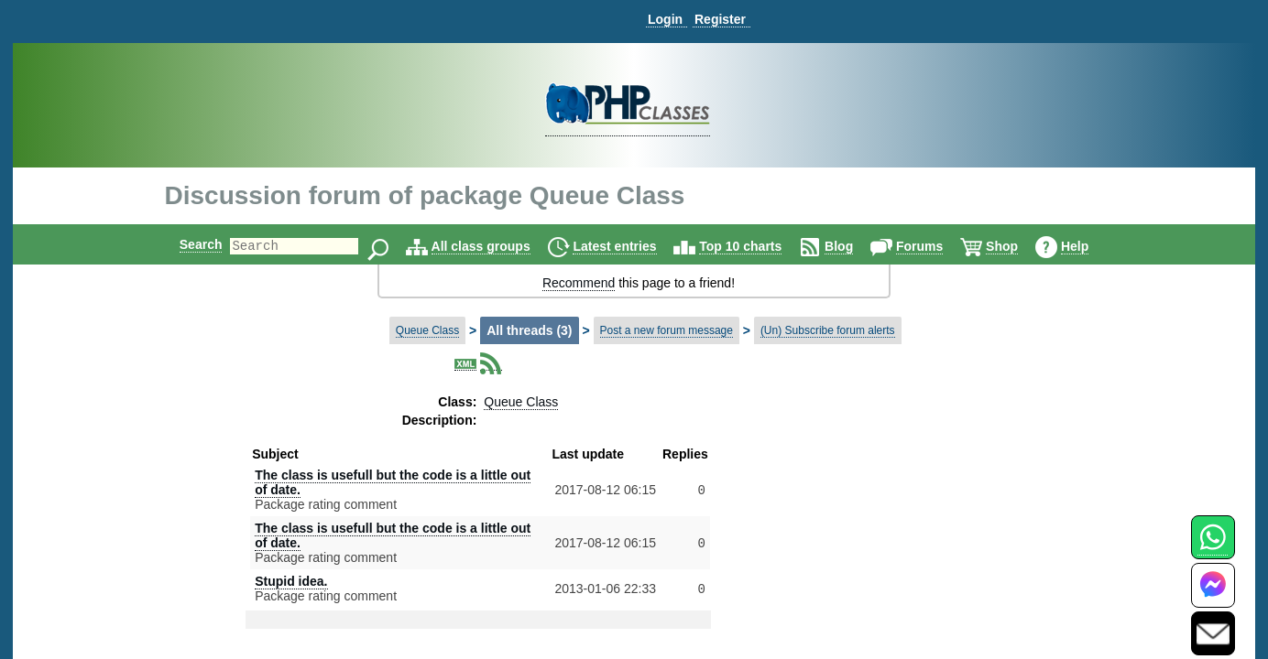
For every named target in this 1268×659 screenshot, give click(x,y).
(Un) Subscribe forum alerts (827, 330)
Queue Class (427, 330)
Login (665, 19)
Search (185, 244)
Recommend (578, 282)
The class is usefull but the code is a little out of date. (392, 482)
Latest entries (630, 246)
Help (1090, 246)
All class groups (496, 246)
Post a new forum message (666, 330)
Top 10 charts (756, 246)
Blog (854, 246)
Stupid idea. (291, 581)
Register (720, 19)
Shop (1017, 246)
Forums (935, 246)
